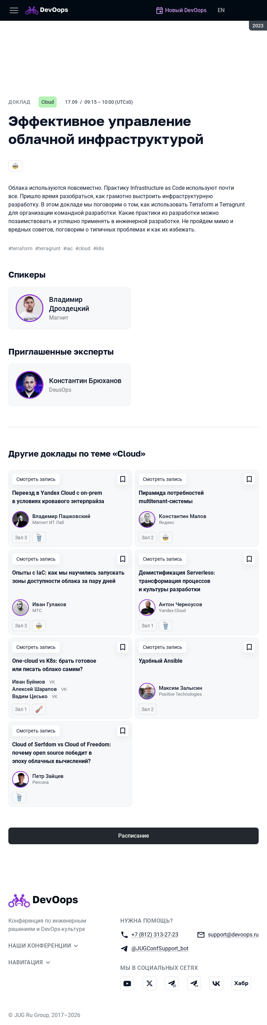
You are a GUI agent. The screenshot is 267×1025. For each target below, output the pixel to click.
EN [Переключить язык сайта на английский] (221, 10)
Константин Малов (183, 516)
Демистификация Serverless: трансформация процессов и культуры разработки (177, 581)
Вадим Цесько (30, 696)
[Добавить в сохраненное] (122, 479)
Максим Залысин (180, 688)
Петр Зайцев (48, 776)
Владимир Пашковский (61, 516)
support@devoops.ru (233, 934)
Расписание (133, 835)
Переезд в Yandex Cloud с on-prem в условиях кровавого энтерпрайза (58, 497)
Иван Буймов (28, 682)
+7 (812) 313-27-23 (154, 934)
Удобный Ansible (161, 661)
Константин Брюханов (85, 380)
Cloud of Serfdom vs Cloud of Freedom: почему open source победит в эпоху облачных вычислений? (61, 752)
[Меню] (14, 10)
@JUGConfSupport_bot (159, 948)
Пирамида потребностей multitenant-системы (171, 497)
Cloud (47, 102)
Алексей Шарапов (34, 689)
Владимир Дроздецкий (69, 304)
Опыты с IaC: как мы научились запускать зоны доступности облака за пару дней (68, 576)
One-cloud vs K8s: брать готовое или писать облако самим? (54, 665)
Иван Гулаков (49, 604)
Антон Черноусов (180, 604)
